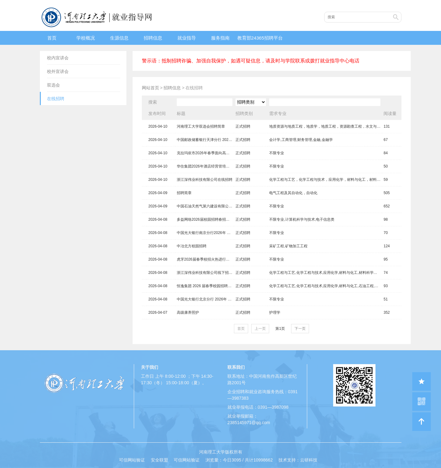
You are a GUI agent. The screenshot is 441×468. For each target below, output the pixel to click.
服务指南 (220, 37)
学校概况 (85, 37)
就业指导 (186, 37)
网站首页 (150, 87)
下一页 (300, 328)
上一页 (260, 328)
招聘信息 (153, 37)
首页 (52, 37)
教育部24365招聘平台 (260, 37)
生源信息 (119, 37)
